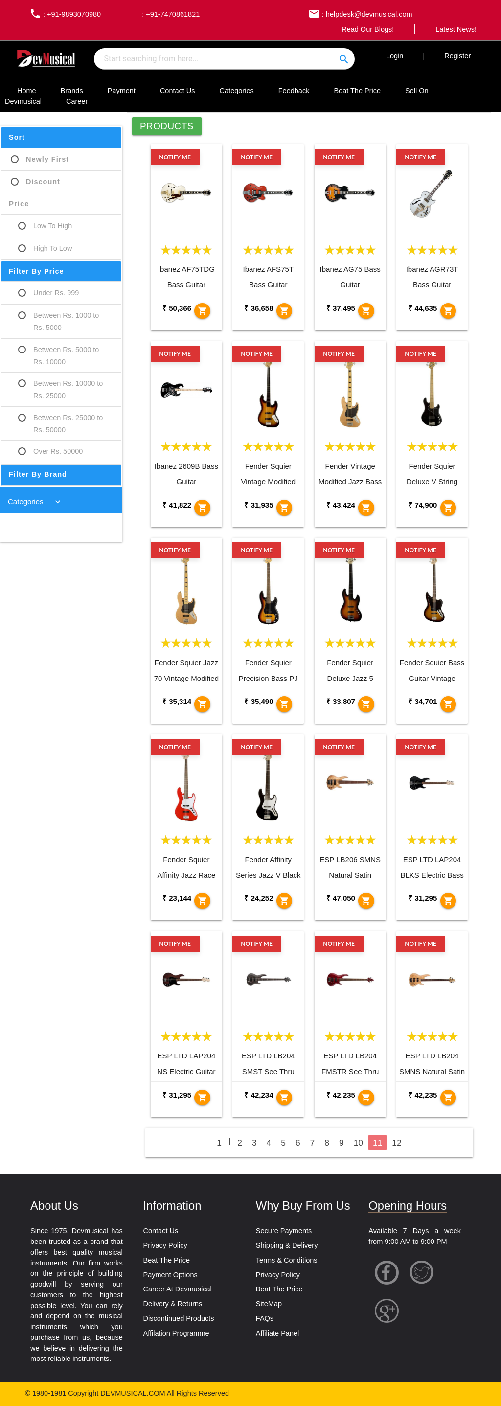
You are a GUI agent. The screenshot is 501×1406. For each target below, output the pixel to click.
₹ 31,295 (422, 898)
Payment (122, 90)
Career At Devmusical (177, 1289)
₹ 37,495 (340, 308)
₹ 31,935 (258, 505)
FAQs (264, 1318)
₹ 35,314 (176, 701)
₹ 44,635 (422, 308)
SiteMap (269, 1304)
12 (396, 1143)
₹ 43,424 (340, 505)
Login (394, 56)
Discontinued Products (178, 1318)
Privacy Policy (165, 1245)
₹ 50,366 (176, 308)
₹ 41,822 (176, 505)
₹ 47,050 (340, 898)
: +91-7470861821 (170, 14)
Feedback (294, 90)
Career (77, 101)
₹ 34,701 (422, 701)
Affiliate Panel (277, 1333)
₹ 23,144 (176, 898)
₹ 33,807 (340, 701)
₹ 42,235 (340, 1095)
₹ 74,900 (422, 505)
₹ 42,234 (258, 1095)
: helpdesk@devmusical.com (357, 14)
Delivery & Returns (172, 1304)
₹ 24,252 (258, 898)
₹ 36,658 (258, 308)
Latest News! (456, 29)
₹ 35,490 (258, 701)
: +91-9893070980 (62, 14)
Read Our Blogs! (368, 29)
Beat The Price (357, 90)
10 (358, 1143)
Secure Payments (284, 1231)
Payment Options (170, 1275)
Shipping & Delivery (287, 1245)
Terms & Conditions (287, 1260)
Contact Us (177, 90)
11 (377, 1143)
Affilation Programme (176, 1333)
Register (457, 56)
